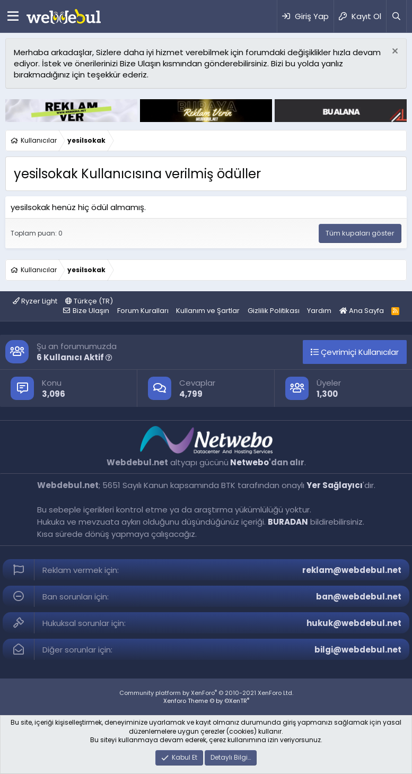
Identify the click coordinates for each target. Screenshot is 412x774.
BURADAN (288, 521)
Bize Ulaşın (91, 311)
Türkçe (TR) (89, 301)
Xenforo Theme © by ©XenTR (206, 701)
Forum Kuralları (143, 311)
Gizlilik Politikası (274, 311)
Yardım (319, 311)
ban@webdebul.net (358, 596)
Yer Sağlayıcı (334, 485)
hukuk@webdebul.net (353, 623)
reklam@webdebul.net (351, 570)
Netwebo (249, 462)
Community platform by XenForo (206, 693)
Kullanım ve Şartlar (208, 311)
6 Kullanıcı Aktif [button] (74, 357)
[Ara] (396, 16)
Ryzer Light (35, 301)
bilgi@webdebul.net (357, 649)
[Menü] (13, 16)
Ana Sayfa (361, 311)
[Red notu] (393, 52)
